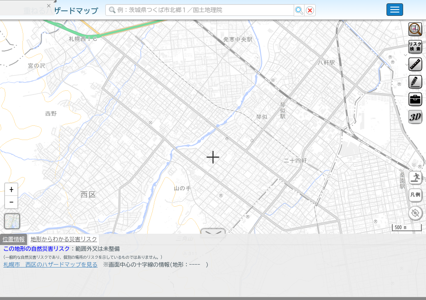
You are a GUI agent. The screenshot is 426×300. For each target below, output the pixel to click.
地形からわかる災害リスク (63, 242)
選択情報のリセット (87, 164)
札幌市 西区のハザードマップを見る (50, 268)
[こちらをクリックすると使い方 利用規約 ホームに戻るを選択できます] (394, 9)
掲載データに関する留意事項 (46, 142)
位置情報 (13, 242)
